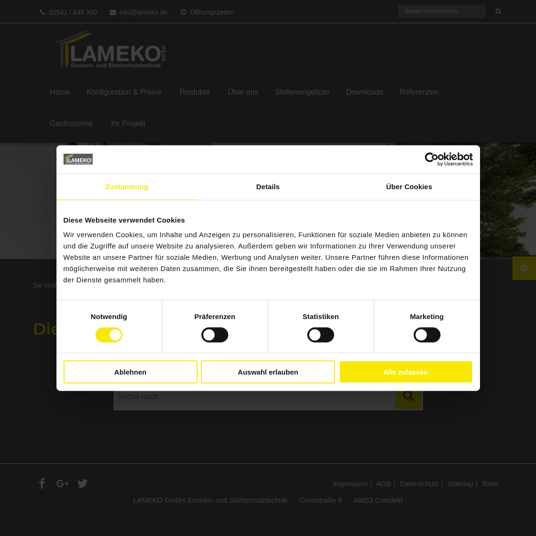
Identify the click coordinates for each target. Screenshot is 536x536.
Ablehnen (130, 372)
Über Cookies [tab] (409, 186)
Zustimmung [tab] (126, 186)
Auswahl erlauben (268, 372)
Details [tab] (268, 186)
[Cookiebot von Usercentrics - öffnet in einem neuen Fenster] (432, 159)
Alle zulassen (405, 372)
